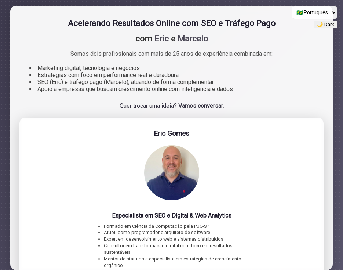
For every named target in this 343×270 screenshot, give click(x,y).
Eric (161, 38)
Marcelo (193, 38)
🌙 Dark (325, 24)
